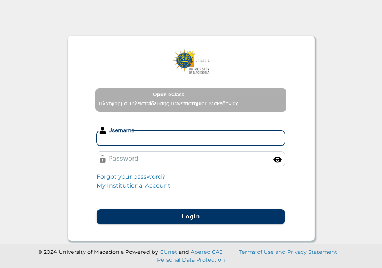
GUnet (168, 252)
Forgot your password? (131, 176)
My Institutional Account (133, 185)
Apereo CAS (207, 252)
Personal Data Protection (191, 259)
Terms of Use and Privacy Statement (288, 252)
